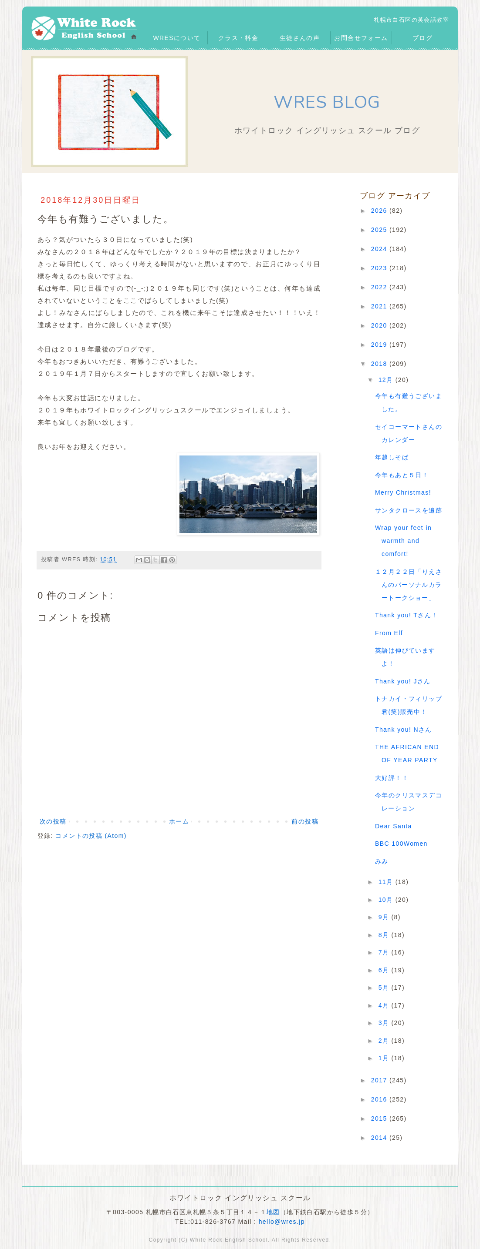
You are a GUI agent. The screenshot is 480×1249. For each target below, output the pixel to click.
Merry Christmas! (403, 492)
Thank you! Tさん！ (406, 615)
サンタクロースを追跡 (408, 510)
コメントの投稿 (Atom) (91, 835)
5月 (385, 987)
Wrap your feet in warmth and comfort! (403, 540)
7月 (385, 952)
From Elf (389, 633)
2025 (380, 229)
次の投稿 (53, 821)
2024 (380, 248)
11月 (387, 881)
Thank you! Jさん (403, 681)
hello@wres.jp (282, 1221)
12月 (387, 379)
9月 (385, 917)
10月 (387, 899)
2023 (380, 268)
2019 (380, 344)
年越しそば (392, 457)
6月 (385, 970)
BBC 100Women (401, 843)
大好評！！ (392, 777)
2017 (380, 1080)
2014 (380, 1137)
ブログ (422, 37)
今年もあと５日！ (402, 475)
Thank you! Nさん (403, 729)
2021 (380, 306)
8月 (385, 934)
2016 (380, 1099)
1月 (385, 1058)
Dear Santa (393, 826)
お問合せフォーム (361, 37)
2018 (380, 363)
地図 (273, 1212)
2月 (385, 1040)
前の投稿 (304, 821)
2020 (380, 325)
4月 (385, 1005)
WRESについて (176, 37)
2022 (380, 287)
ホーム (179, 821)
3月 (385, 1022)
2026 (380, 210)
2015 (380, 1118)
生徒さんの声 (300, 37)
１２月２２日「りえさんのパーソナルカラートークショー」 (408, 584)
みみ (382, 861)
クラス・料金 (238, 37)
